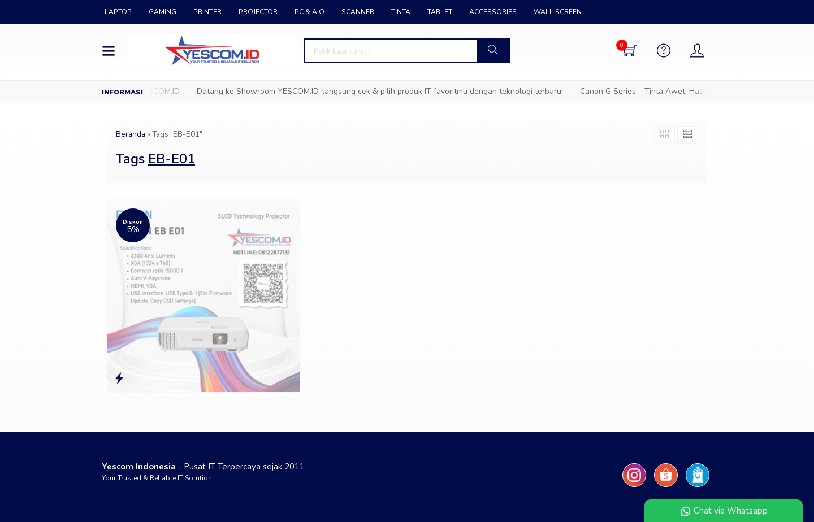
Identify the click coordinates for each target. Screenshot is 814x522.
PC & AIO (309, 11)
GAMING (162, 11)
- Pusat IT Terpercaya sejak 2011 (203, 466)
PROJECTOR (258, 11)
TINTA (400, 11)
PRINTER (207, 11)
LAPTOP (118, 11)
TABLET (439, 11)
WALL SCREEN (558, 11)
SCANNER (357, 11)
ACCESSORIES (493, 11)
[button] (493, 51)
